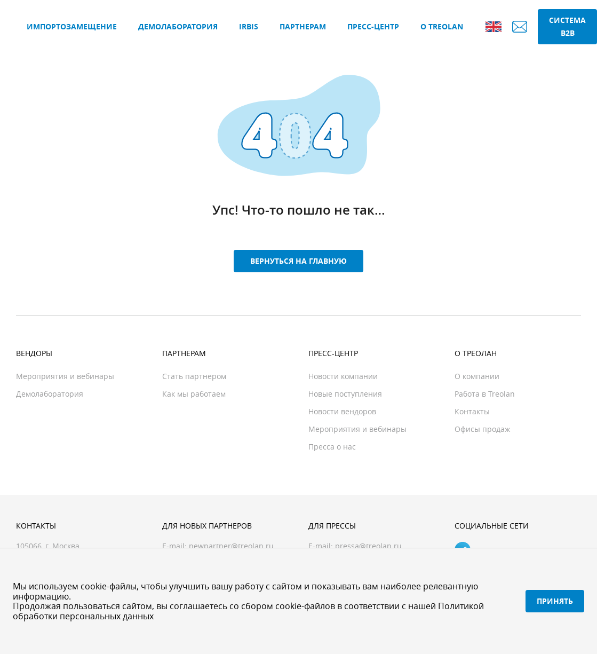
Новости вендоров (342, 411)
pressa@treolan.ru (368, 546)
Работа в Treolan (485, 394)
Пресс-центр (373, 26)
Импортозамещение (72, 26)
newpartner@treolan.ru (231, 546)
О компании (477, 376)
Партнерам (303, 26)
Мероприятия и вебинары (65, 376)
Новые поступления (345, 394)
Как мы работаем (194, 394)
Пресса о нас (332, 447)
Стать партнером (194, 376)
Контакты (472, 411)
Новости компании (343, 376)
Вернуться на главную (298, 261)
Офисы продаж (482, 429)
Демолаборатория (178, 26)
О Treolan (441, 26)
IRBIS (248, 26)
